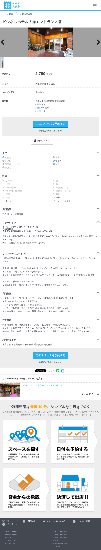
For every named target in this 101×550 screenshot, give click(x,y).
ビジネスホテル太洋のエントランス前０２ (42, 385)
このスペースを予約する (50, 123)
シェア (51, 371)
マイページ (8, 537)
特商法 (55, 540)
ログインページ (10, 532)
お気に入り (42, 140)
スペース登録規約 (60, 537)
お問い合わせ (9, 543)
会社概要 (56, 546)
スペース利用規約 (60, 534)
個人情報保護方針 (60, 543)
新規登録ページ (10, 534)
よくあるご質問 (10, 540)
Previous (4, 42)
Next (97, 42)
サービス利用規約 (60, 532)
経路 (40, 104)
